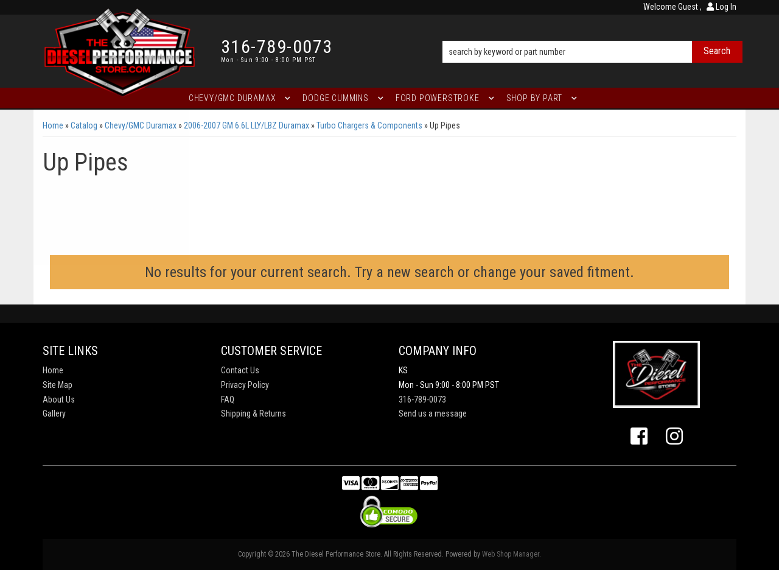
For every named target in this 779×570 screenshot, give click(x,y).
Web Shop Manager (510, 554)
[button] (592, 35)
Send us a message (433, 413)
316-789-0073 (422, 399)
